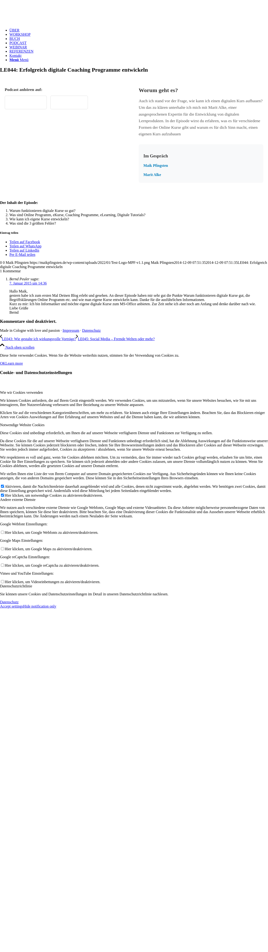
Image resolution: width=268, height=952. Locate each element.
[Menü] (18, 60)
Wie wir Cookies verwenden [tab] (21, 392)
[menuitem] (138, 30)
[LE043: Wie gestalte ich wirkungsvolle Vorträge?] (38, 339)
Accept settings (11, 606)
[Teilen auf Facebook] (24, 242)
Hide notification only (39, 606)
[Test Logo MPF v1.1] (35, 22)
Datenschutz (91, 330)
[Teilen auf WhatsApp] (25, 246)
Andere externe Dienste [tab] (17, 500)
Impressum (71, 330)
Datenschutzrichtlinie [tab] (16, 586)
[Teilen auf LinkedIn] (24, 250)
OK (2, 363)
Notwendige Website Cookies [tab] (22, 425)
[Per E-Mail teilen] (22, 255)
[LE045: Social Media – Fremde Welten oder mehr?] (115, 339)
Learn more (14, 363)
